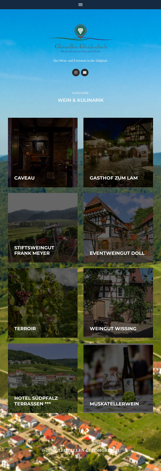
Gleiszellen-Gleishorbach (87, 450)
